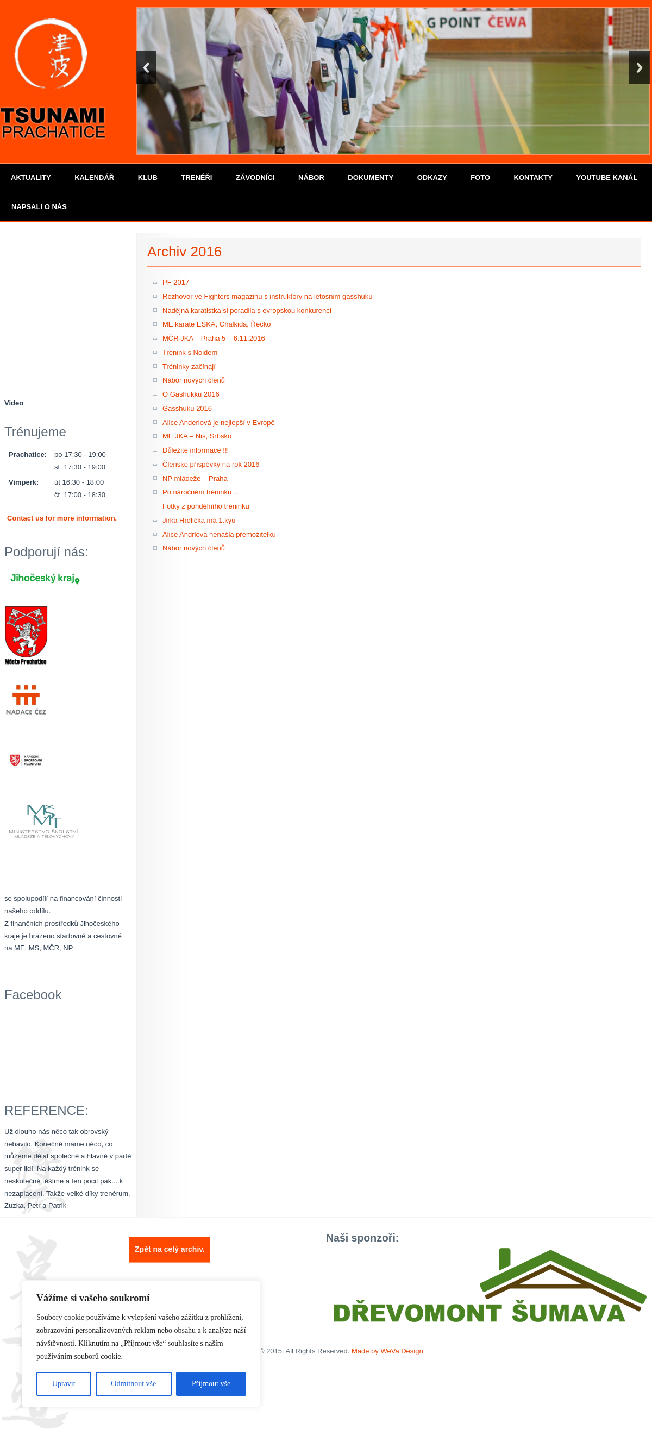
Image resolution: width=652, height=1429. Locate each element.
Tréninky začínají (189, 366)
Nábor (311, 177)
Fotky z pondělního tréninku (205, 506)
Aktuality (31, 177)
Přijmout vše (211, 1384)
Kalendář (94, 177)
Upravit (64, 1384)
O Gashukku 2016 (191, 394)
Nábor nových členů (193, 380)
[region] (141, 1343)
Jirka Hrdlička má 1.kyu (198, 520)
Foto (480, 177)
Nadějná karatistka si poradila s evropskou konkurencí (246, 310)
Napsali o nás (39, 207)
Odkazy (432, 177)
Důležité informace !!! (195, 450)
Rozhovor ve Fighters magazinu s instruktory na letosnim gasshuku (267, 296)
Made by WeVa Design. (388, 1351)
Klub (148, 177)
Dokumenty (370, 177)
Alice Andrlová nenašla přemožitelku (219, 534)
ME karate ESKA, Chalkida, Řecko (216, 324)
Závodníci (255, 177)
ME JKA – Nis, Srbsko (196, 436)
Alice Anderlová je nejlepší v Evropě (218, 422)
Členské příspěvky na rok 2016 (210, 464)
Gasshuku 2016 (187, 408)
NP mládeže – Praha (195, 478)
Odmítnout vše (133, 1384)
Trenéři (196, 177)
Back (146, 67)
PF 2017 (175, 282)
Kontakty (533, 177)
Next (639, 67)
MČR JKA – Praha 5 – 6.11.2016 (213, 338)
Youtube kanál (606, 177)
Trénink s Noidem (189, 352)
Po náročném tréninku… (200, 492)
